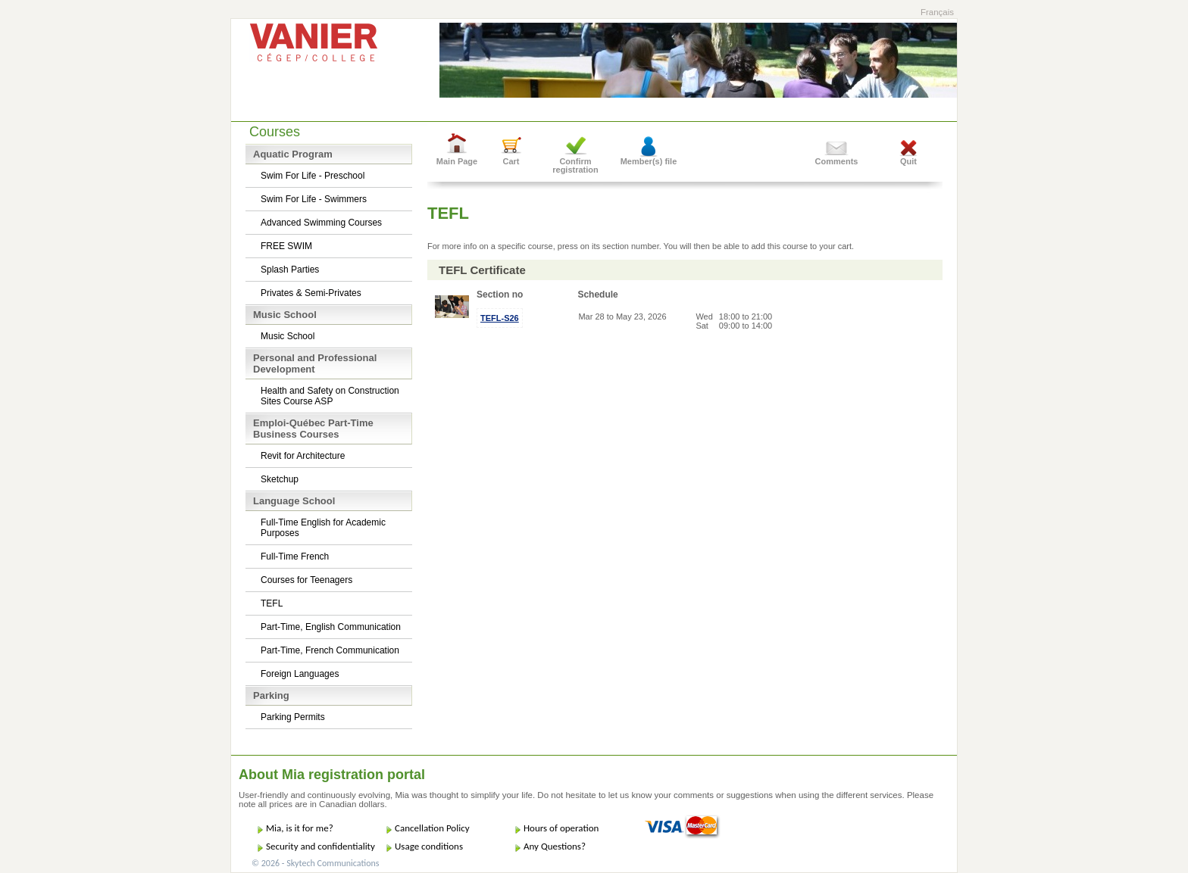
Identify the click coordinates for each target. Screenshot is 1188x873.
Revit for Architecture (303, 456)
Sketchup (280, 479)
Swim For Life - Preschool (312, 175)
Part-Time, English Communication (331, 627)
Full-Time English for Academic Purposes (323, 527)
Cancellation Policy (432, 828)
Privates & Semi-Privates (311, 293)
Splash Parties (290, 269)
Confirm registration (575, 165)
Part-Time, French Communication (330, 650)
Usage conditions (429, 846)
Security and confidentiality (320, 846)
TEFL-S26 (499, 318)
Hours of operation (561, 828)
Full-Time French (295, 556)
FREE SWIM (286, 246)
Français (937, 12)
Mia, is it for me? (299, 828)
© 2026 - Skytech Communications (315, 863)
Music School (287, 336)
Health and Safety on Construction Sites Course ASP (330, 396)
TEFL (272, 603)
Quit (908, 161)
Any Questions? (555, 846)
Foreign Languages (300, 674)
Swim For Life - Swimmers (314, 199)
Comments (836, 161)
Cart (510, 161)
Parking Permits (293, 717)
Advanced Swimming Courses (321, 222)
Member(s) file (649, 161)
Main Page (456, 161)
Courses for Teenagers (306, 580)
